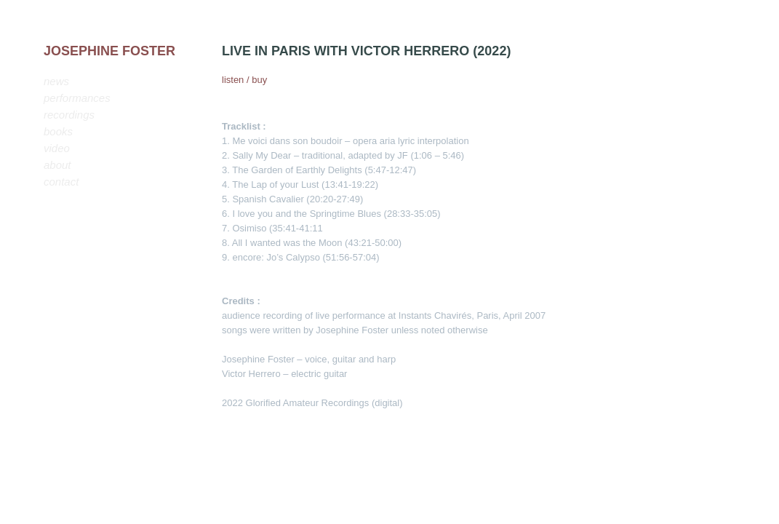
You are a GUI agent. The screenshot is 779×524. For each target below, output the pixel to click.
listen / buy (244, 79)
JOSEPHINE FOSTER (109, 51)
